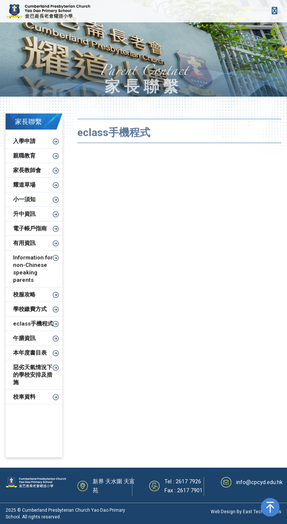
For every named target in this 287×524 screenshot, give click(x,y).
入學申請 (24, 147)
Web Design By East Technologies (246, 511)
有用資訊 (24, 249)
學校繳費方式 (30, 315)
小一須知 (24, 206)
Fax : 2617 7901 (183, 490)
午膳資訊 (24, 344)
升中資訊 (24, 220)
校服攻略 (24, 301)
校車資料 (24, 403)
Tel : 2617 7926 (182, 481)
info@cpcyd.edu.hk (259, 482)
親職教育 (24, 162)
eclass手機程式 (33, 330)
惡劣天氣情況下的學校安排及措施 (32, 381)
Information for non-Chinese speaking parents (33, 275)
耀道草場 (24, 191)
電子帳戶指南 (30, 235)
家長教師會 (27, 177)
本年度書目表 (30, 359)
